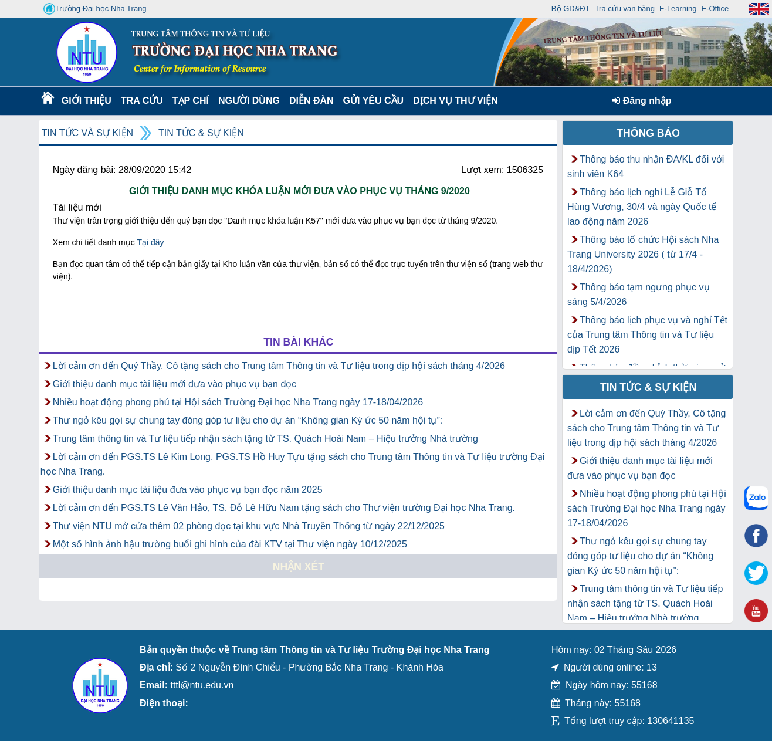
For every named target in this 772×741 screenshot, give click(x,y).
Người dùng (247, 101)
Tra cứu (141, 101)
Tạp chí (190, 101)
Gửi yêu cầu (373, 101)
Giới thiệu (86, 101)
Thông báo (648, 133)
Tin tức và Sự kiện (87, 133)
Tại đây (150, 242)
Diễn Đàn (311, 101)
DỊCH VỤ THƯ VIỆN (453, 101)
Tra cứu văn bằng (625, 8)
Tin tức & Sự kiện (201, 133)
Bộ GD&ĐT (570, 8)
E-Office (715, 8)
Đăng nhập (641, 101)
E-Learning (678, 8)
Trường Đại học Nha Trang (95, 9)
